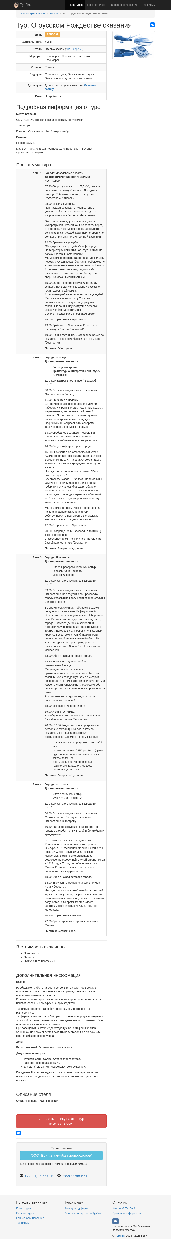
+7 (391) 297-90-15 (39, 1176)
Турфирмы (148, 4)
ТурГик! (26, 5)
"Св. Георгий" (74, 49)
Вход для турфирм (76, 1208)
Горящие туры (96, 4)
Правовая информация (127, 1213)
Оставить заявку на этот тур (61, 1121)
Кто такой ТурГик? (123, 1208)
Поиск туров (75, 4)
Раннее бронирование (123, 4)
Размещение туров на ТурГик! (82, 1213)
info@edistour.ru (74, 1176)
